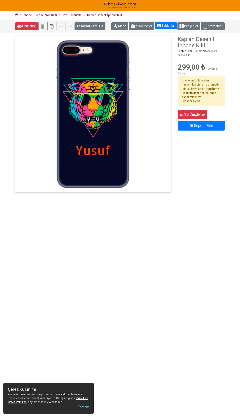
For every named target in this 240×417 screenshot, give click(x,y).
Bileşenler (188, 26)
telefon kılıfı (185, 51)
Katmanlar (213, 26)
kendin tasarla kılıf (205, 51)
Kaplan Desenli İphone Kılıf (104, 15)
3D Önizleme (192, 114)
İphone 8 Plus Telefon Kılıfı (40, 15)
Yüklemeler (141, 26)
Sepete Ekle (201, 126)
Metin (119, 26)
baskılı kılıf (184, 55)
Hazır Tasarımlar (72, 15)
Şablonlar (166, 25)
